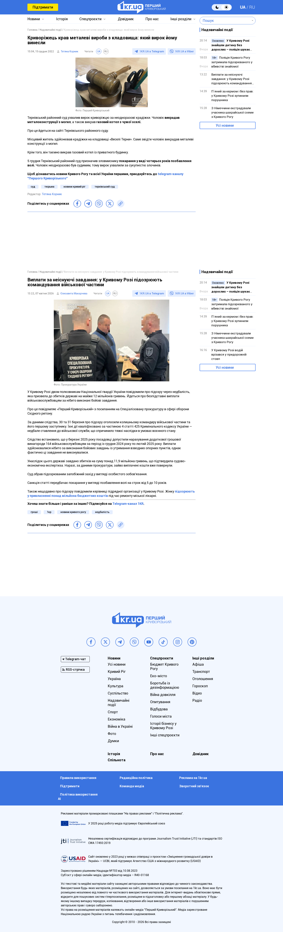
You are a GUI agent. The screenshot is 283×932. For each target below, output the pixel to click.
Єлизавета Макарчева (73, 293)
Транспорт (201, 671)
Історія (62, 19)
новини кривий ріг (74, 186)
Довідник (126, 19)
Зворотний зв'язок (194, 786)
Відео (197, 693)
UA (242, 7)
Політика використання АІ (78, 796)
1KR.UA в (152, 51)
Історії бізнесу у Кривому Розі (163, 725)
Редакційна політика (136, 778)
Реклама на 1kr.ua (193, 778)
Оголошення (202, 679)
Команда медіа (132, 786)
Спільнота (116, 760)
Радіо (197, 700)
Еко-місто (158, 676)
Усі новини (225, 125)
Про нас (152, 19)
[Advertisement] (111, 240)
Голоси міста (161, 716)
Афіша (198, 664)
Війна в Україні (120, 726)
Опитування (160, 702)
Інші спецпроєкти (164, 735)
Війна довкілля (162, 695)
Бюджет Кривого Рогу (164, 666)
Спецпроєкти (90, 19)
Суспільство (118, 693)
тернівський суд (105, 186)
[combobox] (225, 20)
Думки (113, 741)
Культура (115, 686)
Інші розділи (180, 19)
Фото (112, 733)
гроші (34, 512)
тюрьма (49, 186)
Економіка (116, 719)
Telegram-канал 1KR (127, 504)
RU (252, 7)
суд (33, 186)
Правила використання (78, 778)
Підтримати (42, 7)
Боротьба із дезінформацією (164, 685)
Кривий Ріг (117, 671)
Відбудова (159, 709)
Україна (114, 679)
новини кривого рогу (73, 512)
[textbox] (225, 20)
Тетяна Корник (69, 51)
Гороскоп (200, 686)
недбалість (102, 512)
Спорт (113, 712)
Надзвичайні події (118, 702)
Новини (33, 19)
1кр (49, 512)
